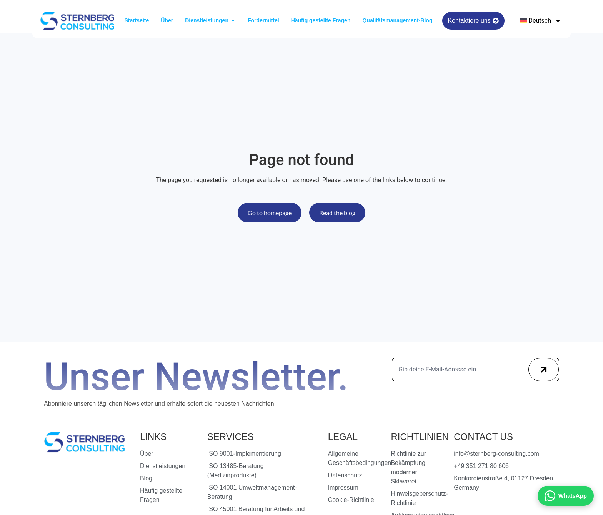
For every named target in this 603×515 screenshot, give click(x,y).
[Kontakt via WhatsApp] (566, 496)
